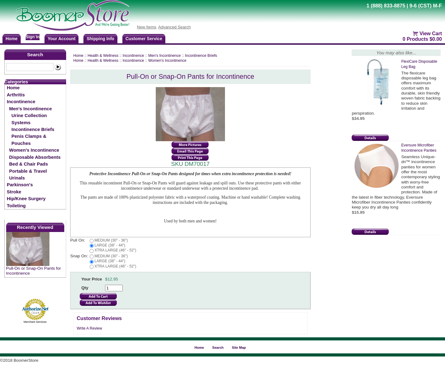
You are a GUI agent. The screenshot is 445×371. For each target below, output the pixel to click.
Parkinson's (20, 184)
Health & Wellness (102, 55)
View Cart (430, 33)
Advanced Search (174, 27)
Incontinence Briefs (32, 129)
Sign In (33, 37)
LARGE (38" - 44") (110, 245)
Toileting (16, 205)
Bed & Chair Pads (28, 164)
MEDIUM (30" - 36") (111, 240)
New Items (146, 27)
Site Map (239, 347)
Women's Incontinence (34, 150)
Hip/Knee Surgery (26, 198)
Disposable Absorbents (35, 157)
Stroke (14, 191)
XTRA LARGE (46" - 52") (115, 250)
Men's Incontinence (30, 108)
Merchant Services (35, 321)
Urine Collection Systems (29, 119)
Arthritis (16, 94)
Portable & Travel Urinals (28, 174)
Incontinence (21, 101)
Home (13, 87)
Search (35, 54)
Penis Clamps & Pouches (28, 139)
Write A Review (89, 328)
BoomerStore (72, 15)
